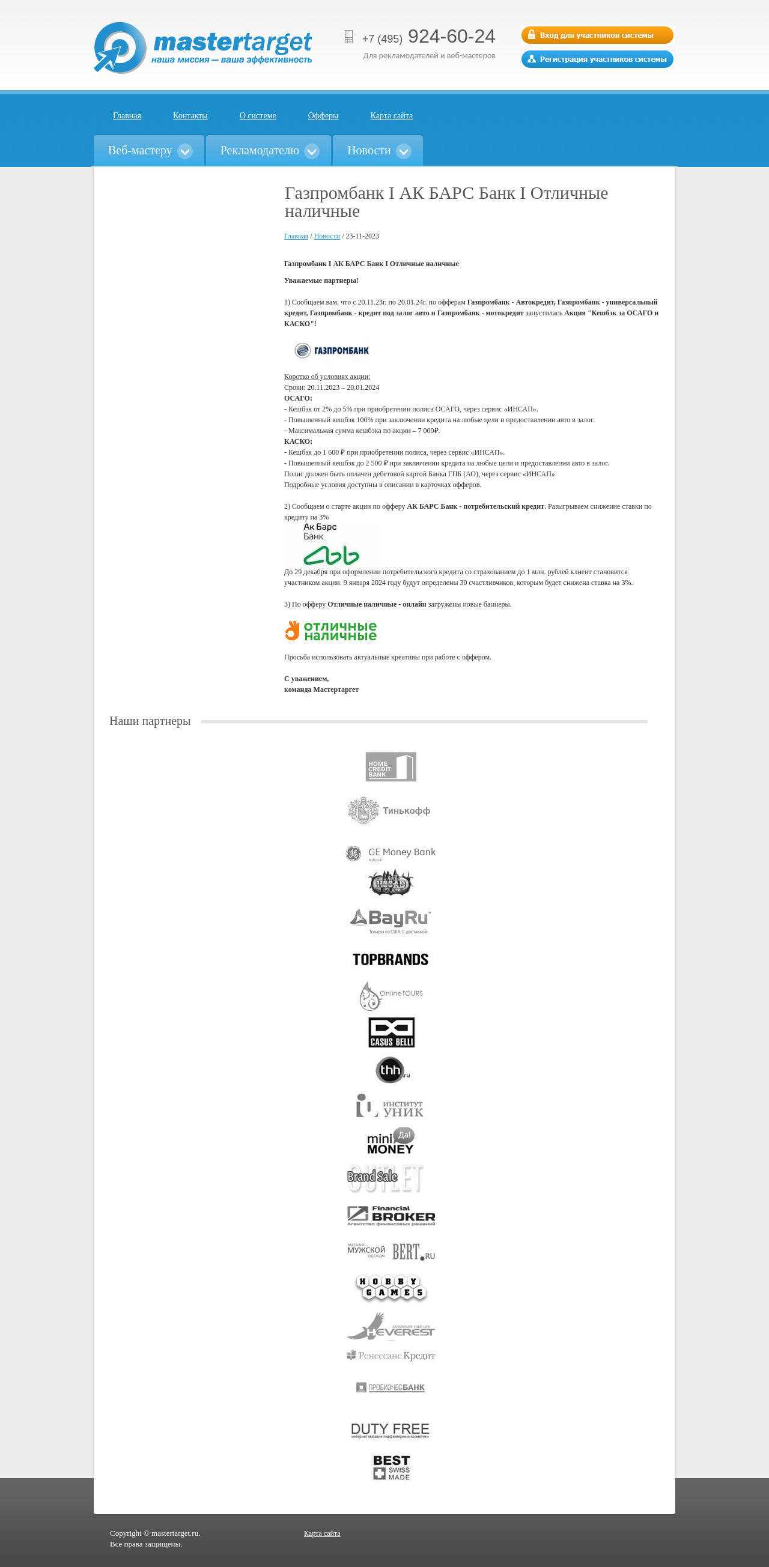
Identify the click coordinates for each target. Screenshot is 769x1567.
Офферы (323, 115)
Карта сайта (392, 115)
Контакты (190, 115)
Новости (327, 236)
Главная (127, 115)
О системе (258, 115)
